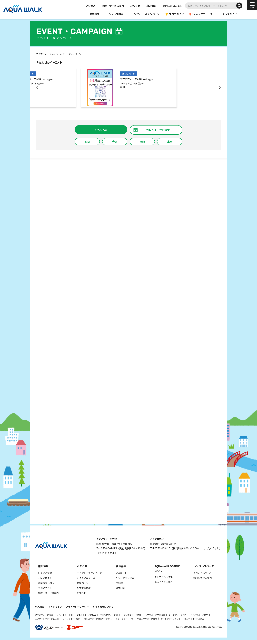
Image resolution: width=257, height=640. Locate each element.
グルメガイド (229, 14)
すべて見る (101, 130)
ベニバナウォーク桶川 (110, 614)
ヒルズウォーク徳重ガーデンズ (98, 618)
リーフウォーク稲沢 (71, 618)
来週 (142, 142)
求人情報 (151, 5)
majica (119, 582)
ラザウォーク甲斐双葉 (155, 614)
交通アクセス (45, 588)
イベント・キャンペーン (146, 14)
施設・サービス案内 (113, 5)
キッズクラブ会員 (125, 577)
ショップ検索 (116, 14)
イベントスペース (202, 572)
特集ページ (82, 582)
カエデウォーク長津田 (194, 618)
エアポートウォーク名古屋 (47, 618)
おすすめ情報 (84, 588)
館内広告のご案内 (172, 5)
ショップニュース (203, 14)
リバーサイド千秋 (64, 614)
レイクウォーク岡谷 (178, 614)
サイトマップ (55, 606)
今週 (114, 142)
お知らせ (135, 5)
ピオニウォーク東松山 (86, 614)
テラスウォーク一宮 (124, 618)
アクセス (90, 5)
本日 (87, 142)
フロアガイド (176, 14)
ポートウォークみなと (170, 618)
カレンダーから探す (158, 130)
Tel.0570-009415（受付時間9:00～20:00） (121, 548)
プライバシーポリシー (77, 606)
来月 (169, 142)
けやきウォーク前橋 (44, 614)
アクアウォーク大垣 (199, 614)
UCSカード (121, 572)
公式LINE (120, 588)
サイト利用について (103, 606)
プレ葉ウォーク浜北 (132, 614)
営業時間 (94, 14)
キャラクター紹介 (164, 582)
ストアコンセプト (164, 577)
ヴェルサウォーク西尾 (147, 618)
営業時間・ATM (46, 582)
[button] (37, 87)
